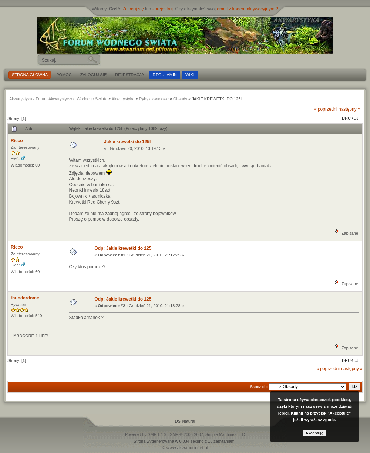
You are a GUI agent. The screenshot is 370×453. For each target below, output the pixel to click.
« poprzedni (325, 109)
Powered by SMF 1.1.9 (145, 434)
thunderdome (25, 298)
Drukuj (350, 118)
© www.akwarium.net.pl (185, 447)
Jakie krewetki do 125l (127, 141)
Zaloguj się (133, 8)
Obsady (180, 99)
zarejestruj (162, 8)
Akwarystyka (123, 99)
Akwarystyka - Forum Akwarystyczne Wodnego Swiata (58, 99)
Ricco (17, 140)
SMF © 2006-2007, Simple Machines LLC (207, 434)
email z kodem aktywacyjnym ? (247, 8)
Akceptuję (314, 433)
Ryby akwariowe (154, 99)
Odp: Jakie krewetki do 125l (123, 248)
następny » (349, 109)
